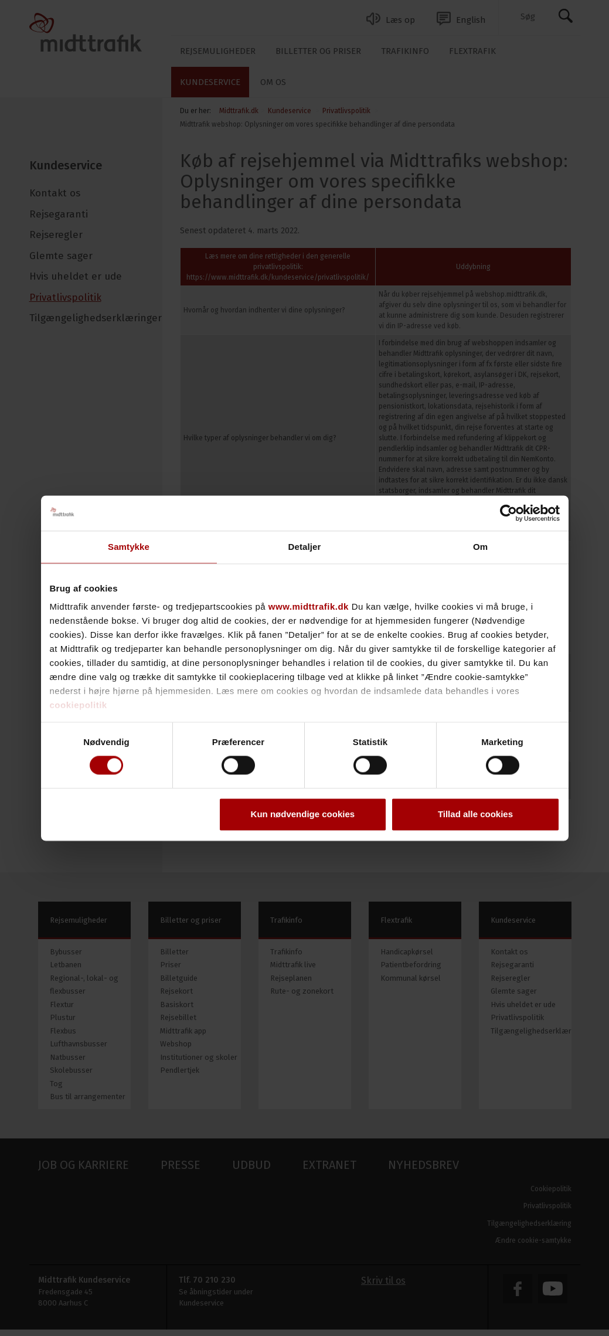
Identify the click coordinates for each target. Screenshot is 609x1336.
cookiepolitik (78, 705)
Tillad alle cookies (475, 814)
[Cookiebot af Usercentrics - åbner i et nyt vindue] (508, 513)
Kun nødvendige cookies (303, 814)
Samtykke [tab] (128, 547)
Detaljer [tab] (304, 547)
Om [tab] (480, 547)
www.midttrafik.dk (308, 606)
